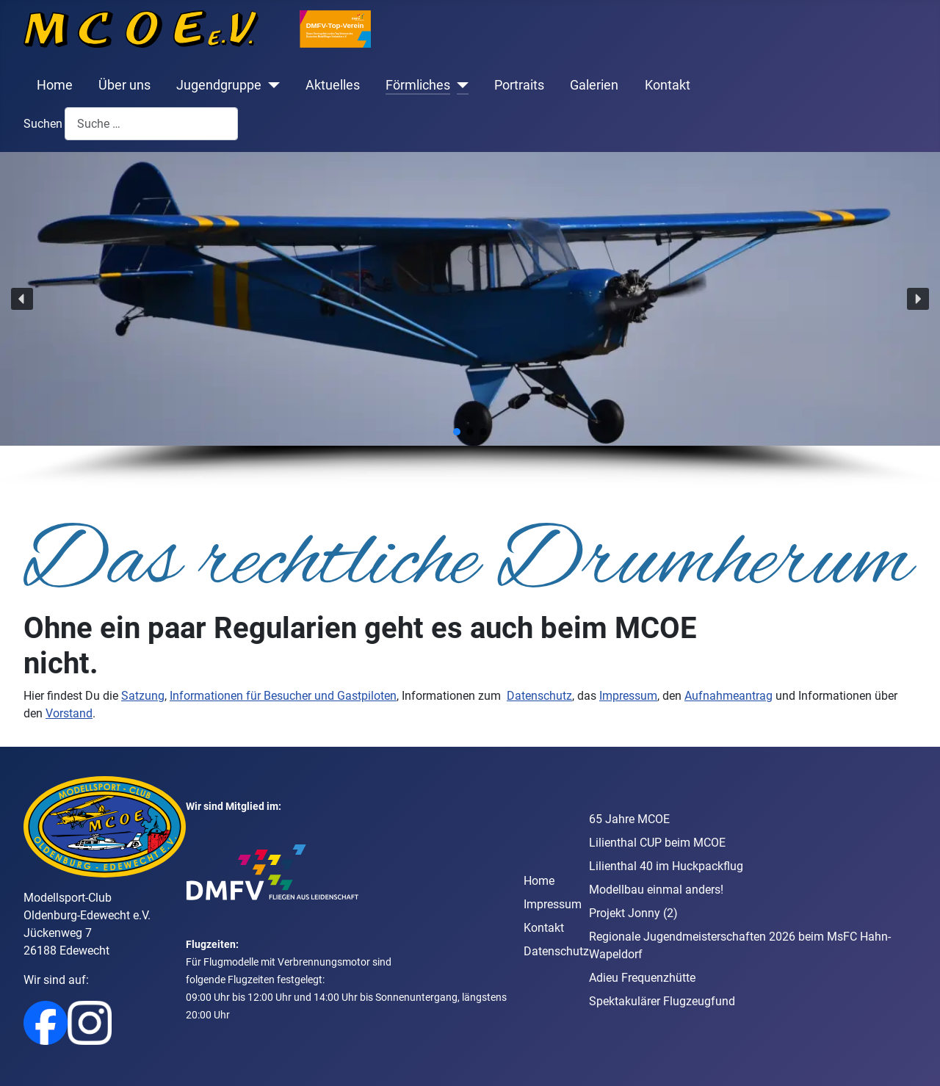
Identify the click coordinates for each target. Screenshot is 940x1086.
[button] (22, 299)
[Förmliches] (459, 85)
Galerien (594, 85)
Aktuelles (333, 85)
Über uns (124, 85)
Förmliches (418, 85)
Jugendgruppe (218, 85)
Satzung (142, 696)
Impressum (628, 696)
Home (55, 85)
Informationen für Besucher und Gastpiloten (283, 696)
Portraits (519, 85)
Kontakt (667, 85)
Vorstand (69, 713)
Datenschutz (539, 696)
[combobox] (151, 123)
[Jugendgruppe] (270, 85)
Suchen (43, 124)
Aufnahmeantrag (728, 696)
